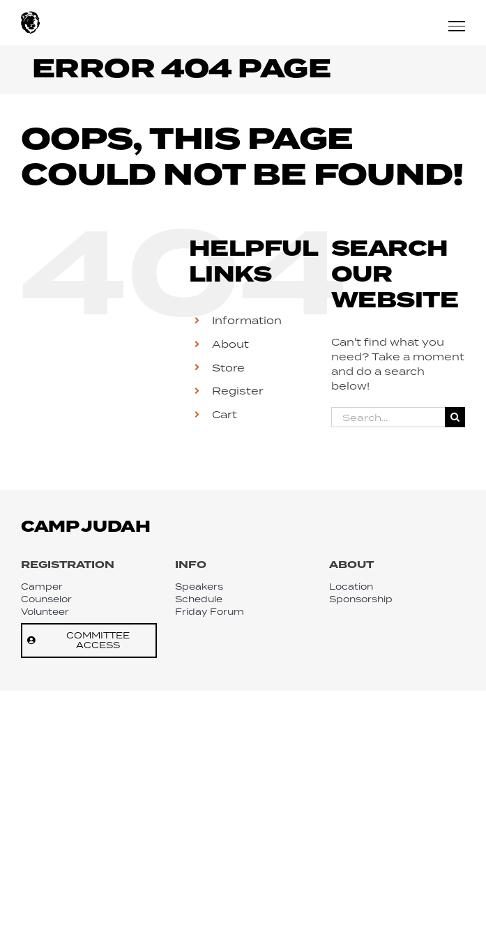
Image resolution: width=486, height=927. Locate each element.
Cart (224, 414)
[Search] (455, 417)
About (230, 344)
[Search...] (388, 417)
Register (238, 390)
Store (228, 367)
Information (247, 320)
